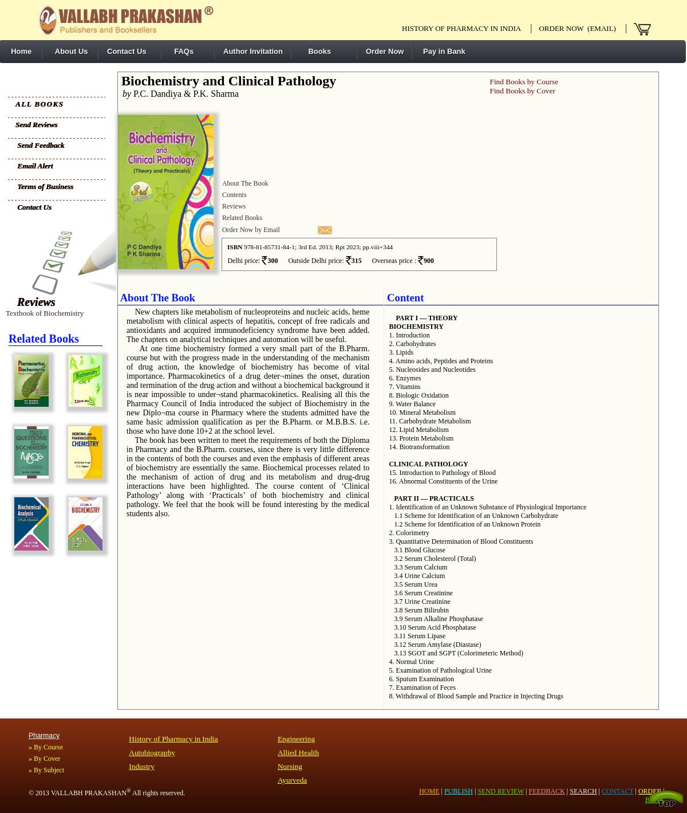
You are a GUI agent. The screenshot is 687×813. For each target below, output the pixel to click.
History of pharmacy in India (461, 28)
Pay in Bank (443, 51)
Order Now (385, 51)
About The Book (245, 183)
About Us (69, 51)
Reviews (36, 302)
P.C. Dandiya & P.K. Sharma (178, 94)
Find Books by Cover (522, 91)
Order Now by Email (251, 230)
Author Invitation (253, 51)
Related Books (242, 218)
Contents (234, 195)
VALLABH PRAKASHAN (91, 793)
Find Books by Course (523, 81)
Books (315, 51)
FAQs (182, 51)
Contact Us (127, 51)
